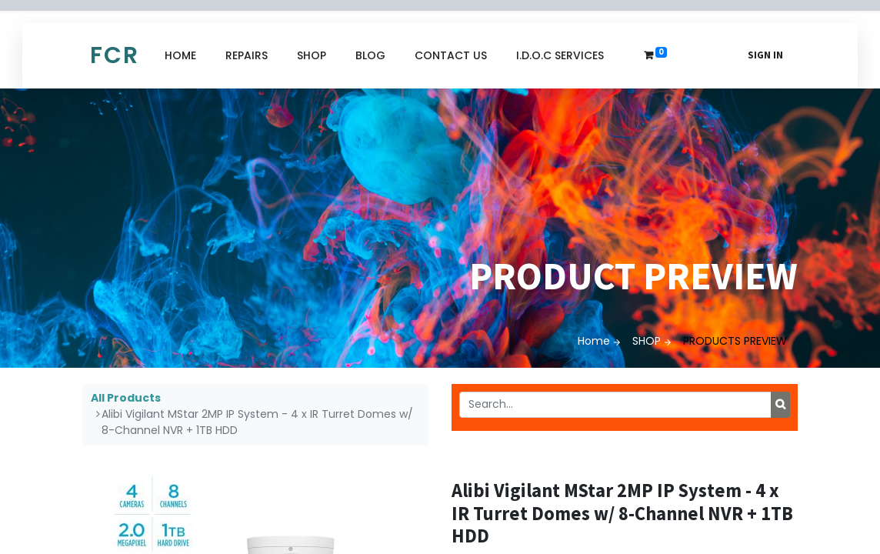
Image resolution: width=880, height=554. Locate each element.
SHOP (646, 341)
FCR (114, 55)
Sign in (765, 55)
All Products (126, 397)
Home (594, 341)
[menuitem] (180, 55)
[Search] (780, 405)
